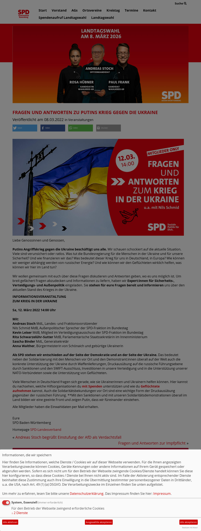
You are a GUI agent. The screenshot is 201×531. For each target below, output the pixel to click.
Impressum (162, 493)
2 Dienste (19, 513)
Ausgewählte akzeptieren (99, 522)
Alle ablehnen (10, 522)
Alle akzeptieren (188, 522)
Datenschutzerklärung (86, 493)
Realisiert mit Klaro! (190, 527)
